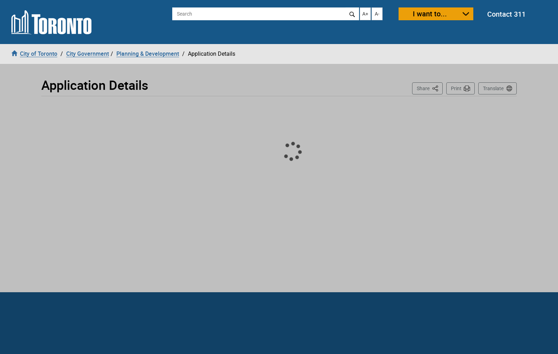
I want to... (430, 13)
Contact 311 (506, 14)
